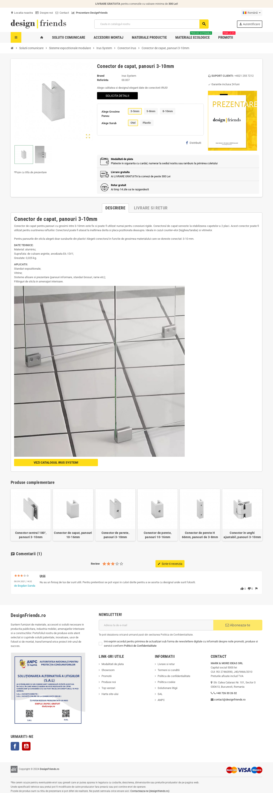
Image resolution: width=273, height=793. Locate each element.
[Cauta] (151, 24)
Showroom (108, 670)
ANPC (161, 700)
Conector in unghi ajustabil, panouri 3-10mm (242, 535)
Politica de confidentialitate (174, 676)
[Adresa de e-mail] (156, 625)
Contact (62, 12)
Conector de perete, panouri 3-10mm (115, 535)
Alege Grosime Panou (111, 113)
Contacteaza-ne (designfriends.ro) (149, 791)
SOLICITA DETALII (117, 95)
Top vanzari (108, 688)
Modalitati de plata (113, 664)
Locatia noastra (22, 12)
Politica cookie (166, 682)
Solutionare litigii (167, 688)
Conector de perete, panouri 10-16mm (157, 535)
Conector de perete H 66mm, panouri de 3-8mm (200, 535)
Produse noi (109, 682)
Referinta (102, 80)
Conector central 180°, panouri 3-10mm (30, 535)
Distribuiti (193, 142)
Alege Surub (109, 123)
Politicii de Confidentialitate (140, 645)
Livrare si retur (166, 664)
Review (95, 563)
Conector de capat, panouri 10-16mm (73, 535)
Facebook (15, 746)
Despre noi (44, 12)
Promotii (107, 676)
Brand (100, 75)
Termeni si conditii (169, 670)
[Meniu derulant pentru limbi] (251, 13)
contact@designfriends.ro (229, 699)
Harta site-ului (110, 694)
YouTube (26, 746)
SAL (160, 694)
